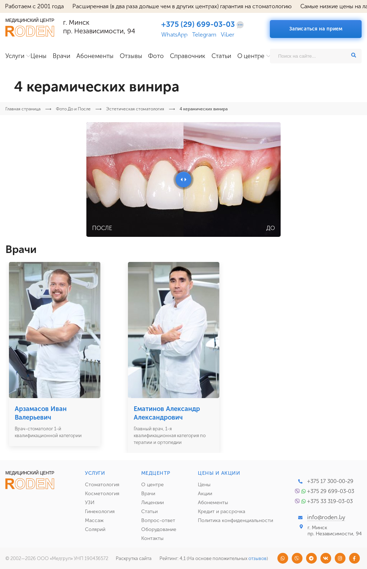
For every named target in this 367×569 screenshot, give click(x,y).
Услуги (14, 56)
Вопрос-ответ (158, 520)
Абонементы (95, 56)
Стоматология (102, 485)
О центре (250, 56)
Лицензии (152, 502)
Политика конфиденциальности (235, 520)
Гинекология (100, 511)
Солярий (95, 529)
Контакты (152, 538)
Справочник (187, 56)
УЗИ (90, 502)
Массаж (94, 520)
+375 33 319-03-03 (330, 501)
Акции (205, 494)
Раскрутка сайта (134, 558)
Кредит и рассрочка (221, 511)
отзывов (257, 558)
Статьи (221, 56)
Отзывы (131, 56)
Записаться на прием (316, 29)
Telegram (204, 35)
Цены (38, 56)
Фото (156, 56)
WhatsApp (174, 35)
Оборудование (158, 529)
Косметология (102, 494)
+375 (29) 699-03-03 (198, 24)
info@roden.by (326, 517)
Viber (227, 35)
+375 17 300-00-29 (330, 481)
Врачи (61, 56)
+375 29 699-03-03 (330, 491)
